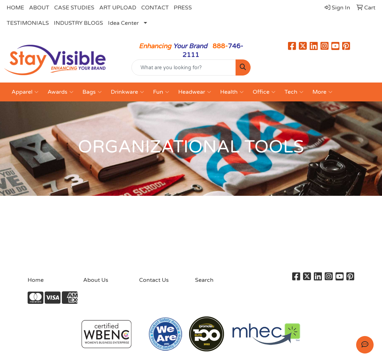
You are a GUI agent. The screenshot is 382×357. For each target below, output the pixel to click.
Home (36, 280)
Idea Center (123, 23)
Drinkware (127, 92)
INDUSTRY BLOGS (78, 23)
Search (204, 280)
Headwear (194, 92)
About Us (95, 280)
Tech (293, 92)
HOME (15, 7)
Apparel (25, 92)
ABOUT (39, 7)
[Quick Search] (183, 67)
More (322, 92)
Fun (161, 92)
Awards (60, 92)
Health (232, 92)
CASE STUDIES (74, 7)
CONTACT (155, 7)
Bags (92, 92)
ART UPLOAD (117, 7)
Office (264, 92)
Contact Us (154, 280)
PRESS (183, 7)
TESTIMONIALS (28, 23)
